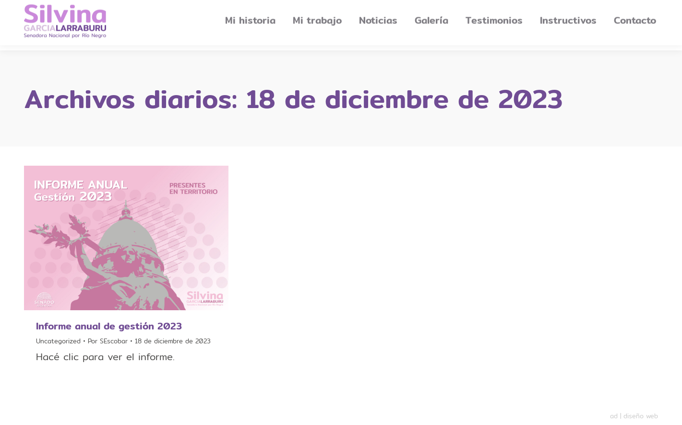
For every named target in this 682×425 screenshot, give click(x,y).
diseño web (640, 416)
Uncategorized (58, 341)
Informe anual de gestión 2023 (109, 325)
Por (108, 341)
